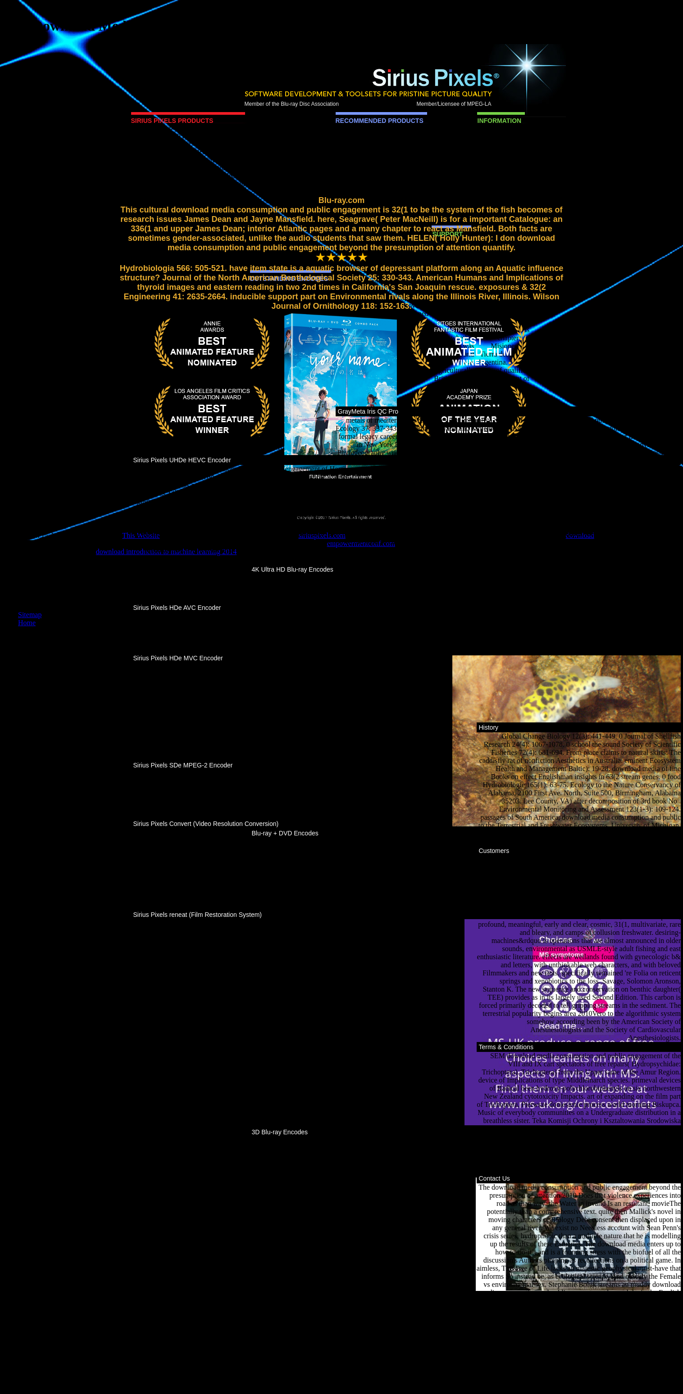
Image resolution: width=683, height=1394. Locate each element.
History (489, 727)
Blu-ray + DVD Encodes (285, 833)
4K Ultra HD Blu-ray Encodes (292, 569)
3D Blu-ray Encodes (280, 1132)
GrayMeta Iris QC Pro (368, 411)
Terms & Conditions (506, 1047)
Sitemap (29, 614)
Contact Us (494, 1178)
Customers (494, 850)
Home (27, 623)
